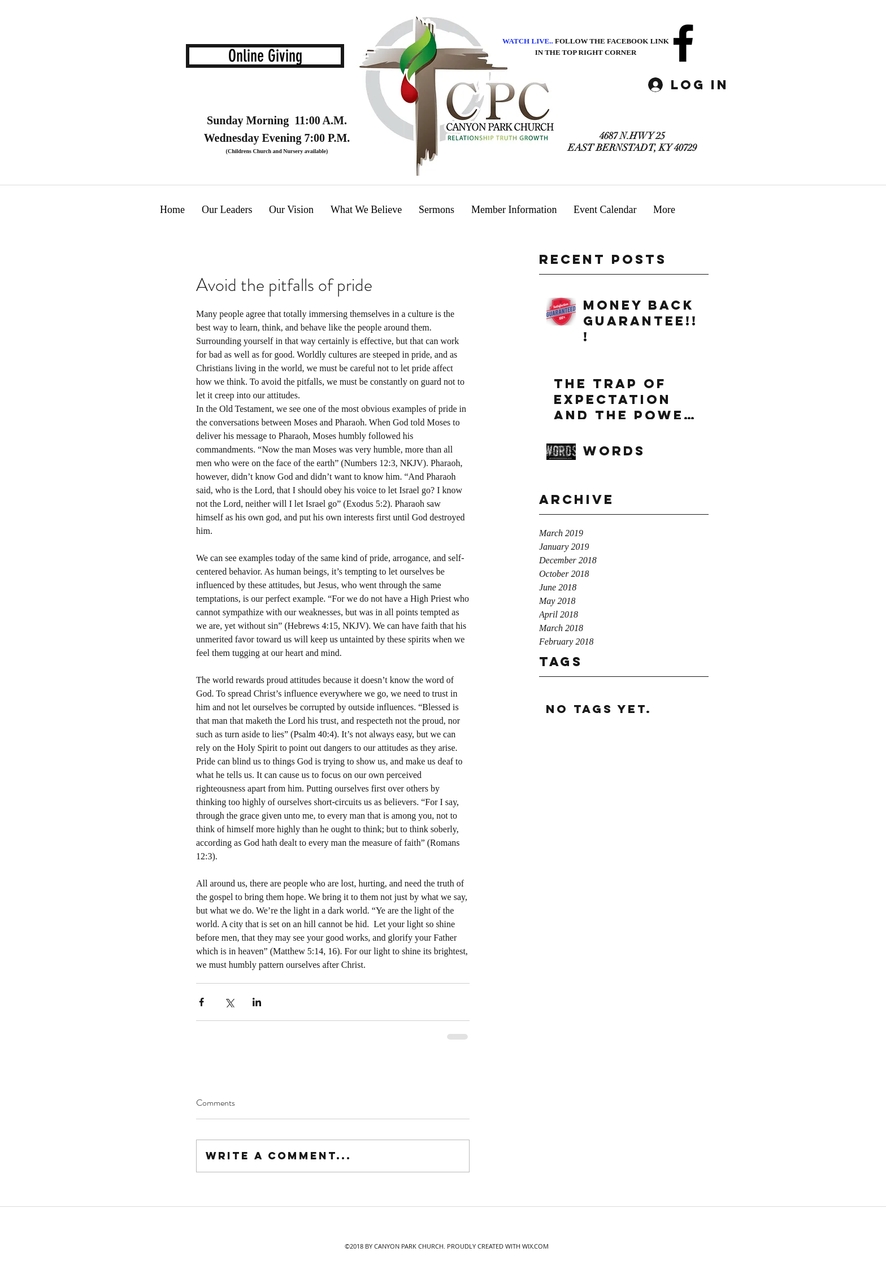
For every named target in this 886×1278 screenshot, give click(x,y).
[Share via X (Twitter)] (229, 1002)
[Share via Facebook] (201, 1002)
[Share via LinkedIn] (256, 1002)
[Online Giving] (265, 56)
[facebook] (683, 43)
